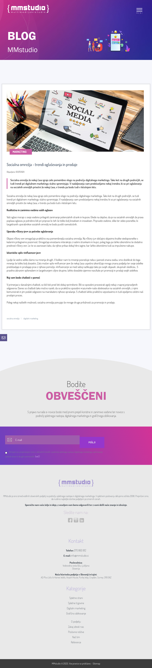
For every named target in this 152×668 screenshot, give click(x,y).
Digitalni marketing (76, 608)
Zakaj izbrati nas (76, 626)
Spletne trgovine (76, 603)
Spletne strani (76, 597)
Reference (76, 642)
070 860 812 (80, 550)
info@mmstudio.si (80, 555)
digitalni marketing (30, 318)
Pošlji (91, 442)
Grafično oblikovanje (76, 613)
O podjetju (76, 621)
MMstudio (56, 663)
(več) (37, 456)
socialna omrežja (13, 318)
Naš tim (76, 637)
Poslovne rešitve (76, 632)
